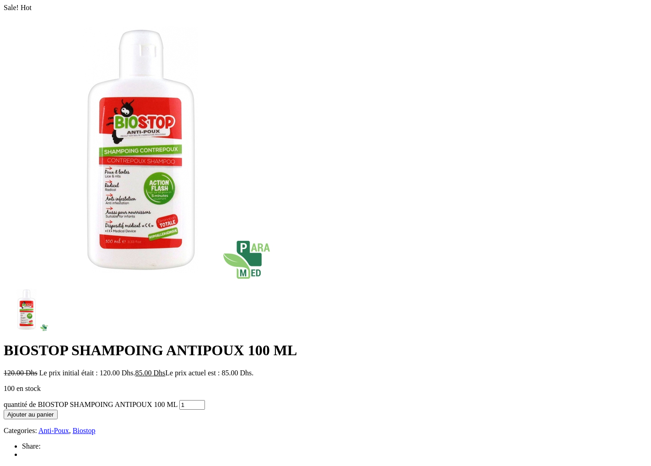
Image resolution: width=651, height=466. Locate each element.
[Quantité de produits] (192, 405)
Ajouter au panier (30, 414)
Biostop (84, 430)
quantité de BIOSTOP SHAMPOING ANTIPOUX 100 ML (91, 404)
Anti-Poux (53, 430)
